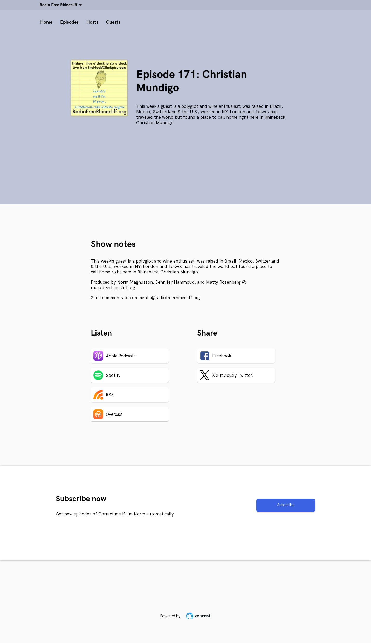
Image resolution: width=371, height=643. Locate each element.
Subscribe (285, 505)
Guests (113, 22)
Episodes (69, 22)
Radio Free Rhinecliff (59, 5)
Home (46, 22)
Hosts (92, 22)
